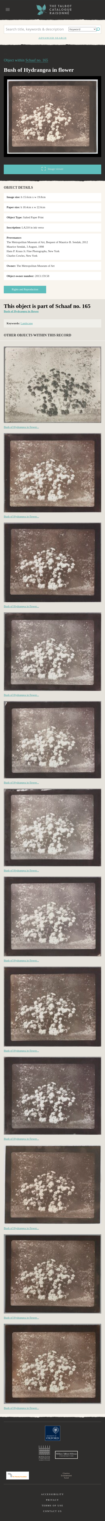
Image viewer (52, 168)
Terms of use (52, 1505)
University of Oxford (52, 1433)
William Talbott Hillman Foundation (66, 1454)
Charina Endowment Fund (66, 1475)
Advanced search (52, 37)
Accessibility (52, 1494)
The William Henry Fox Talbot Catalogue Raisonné (53, 9)
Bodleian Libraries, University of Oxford (44, 1452)
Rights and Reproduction (25, 289)
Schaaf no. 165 (36, 60)
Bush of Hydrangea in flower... (21, 427)
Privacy (52, 1500)
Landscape (27, 323)
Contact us (52, 1511)
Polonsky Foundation (17, 1475)
